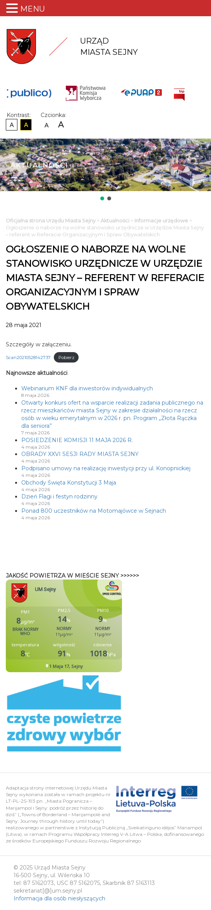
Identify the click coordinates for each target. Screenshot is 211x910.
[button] (102, 198)
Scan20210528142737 (28, 357)
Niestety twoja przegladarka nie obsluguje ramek (83, 626)
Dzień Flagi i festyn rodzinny (59, 496)
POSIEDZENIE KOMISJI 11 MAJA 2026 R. (77, 440)
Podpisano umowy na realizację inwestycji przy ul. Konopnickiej (105, 468)
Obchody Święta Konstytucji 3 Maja (68, 482)
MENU (32, 9)
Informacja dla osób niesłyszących (59, 898)
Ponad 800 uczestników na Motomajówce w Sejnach (93, 510)
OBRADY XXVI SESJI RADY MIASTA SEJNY (80, 454)
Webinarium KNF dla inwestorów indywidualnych (87, 388)
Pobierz (66, 357)
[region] (105, 170)
